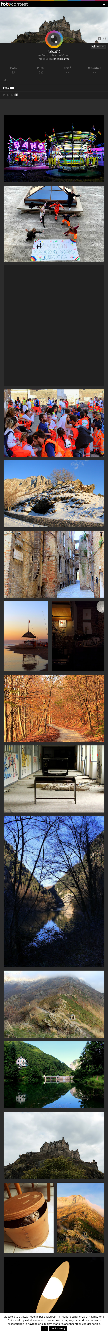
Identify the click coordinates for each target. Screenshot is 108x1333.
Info (5, 80)
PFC (67, 68)
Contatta (98, 46)
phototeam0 (61, 59)
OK (44, 1328)
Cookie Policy (58, 1328)
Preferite (10, 95)
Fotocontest (14, 3)
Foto (8, 88)
